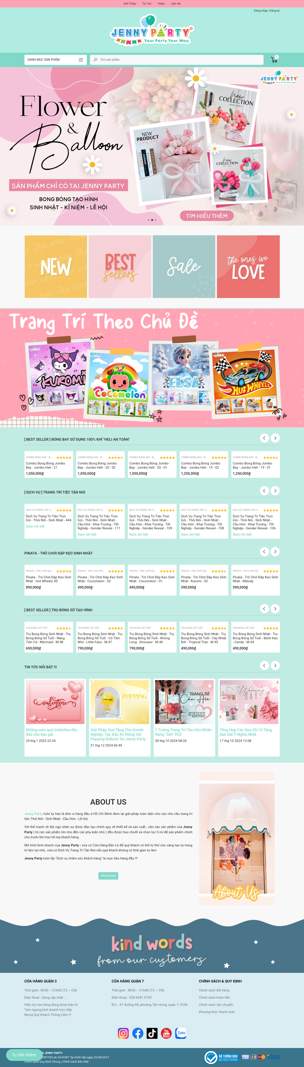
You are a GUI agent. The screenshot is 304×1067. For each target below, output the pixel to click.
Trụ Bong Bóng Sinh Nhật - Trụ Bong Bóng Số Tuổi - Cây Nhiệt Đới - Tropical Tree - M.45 (203, 638)
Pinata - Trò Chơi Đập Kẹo (42, 571)
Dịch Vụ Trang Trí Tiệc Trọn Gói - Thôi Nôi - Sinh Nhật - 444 (48, 518)
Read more (108, 875)
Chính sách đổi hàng (214, 990)
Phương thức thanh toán (217, 1012)
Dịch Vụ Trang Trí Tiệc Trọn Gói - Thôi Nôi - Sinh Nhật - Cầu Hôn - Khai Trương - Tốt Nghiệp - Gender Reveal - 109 (150, 522)
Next (275, 438)
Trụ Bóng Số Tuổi (36, 628)
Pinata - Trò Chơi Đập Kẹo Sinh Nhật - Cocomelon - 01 (152, 579)
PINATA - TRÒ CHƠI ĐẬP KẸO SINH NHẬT (58, 553)
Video (161, 3)
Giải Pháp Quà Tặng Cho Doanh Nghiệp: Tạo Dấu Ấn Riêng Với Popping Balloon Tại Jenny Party (118, 734)
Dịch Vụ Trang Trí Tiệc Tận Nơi (45, 510)
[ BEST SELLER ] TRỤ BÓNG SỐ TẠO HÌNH (58, 610)
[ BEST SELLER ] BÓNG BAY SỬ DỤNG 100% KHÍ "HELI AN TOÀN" (77, 439)
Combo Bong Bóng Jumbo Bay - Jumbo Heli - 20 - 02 (97, 465)
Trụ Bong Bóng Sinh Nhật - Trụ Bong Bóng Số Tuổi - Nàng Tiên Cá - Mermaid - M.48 (48, 638)
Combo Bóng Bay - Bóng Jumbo (45, 457)
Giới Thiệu (130, 3)
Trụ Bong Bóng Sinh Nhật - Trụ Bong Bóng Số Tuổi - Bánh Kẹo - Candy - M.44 (255, 638)
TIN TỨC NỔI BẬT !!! (40, 667)
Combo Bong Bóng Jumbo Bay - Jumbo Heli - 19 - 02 (200, 465)
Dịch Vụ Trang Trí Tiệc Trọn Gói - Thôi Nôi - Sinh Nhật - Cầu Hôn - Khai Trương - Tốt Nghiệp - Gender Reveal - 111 (99, 522)
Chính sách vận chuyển (216, 1005)
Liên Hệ (176, 3)
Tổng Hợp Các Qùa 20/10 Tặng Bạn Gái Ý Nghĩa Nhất (246, 732)
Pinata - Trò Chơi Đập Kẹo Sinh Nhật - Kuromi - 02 (204, 579)
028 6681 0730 (140, 997)
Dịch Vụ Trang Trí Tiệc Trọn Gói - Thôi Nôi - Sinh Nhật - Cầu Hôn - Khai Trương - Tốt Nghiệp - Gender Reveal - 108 (202, 522)
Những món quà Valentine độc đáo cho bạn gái (52, 732)
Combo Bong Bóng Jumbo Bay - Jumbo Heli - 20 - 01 (149, 465)
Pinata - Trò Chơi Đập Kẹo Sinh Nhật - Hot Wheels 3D (48, 579)
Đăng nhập (260, 10)
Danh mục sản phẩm (44, 59)
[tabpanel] (152, 146)
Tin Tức (146, 3)
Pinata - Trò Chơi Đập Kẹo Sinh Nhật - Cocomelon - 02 (100, 579)
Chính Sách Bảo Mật (75, 1061)
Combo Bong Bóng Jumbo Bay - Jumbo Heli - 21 (45, 465)
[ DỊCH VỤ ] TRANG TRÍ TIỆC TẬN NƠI (54, 492)
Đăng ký (275, 10)
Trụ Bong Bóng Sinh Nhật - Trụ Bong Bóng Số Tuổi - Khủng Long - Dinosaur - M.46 (151, 638)
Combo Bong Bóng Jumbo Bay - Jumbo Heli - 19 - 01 (252, 465)
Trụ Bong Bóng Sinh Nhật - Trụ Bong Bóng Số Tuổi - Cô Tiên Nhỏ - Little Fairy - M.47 (100, 638)
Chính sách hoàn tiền (214, 997)
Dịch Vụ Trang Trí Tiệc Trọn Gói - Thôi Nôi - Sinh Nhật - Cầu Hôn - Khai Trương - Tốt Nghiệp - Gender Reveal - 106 (254, 522)
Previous (264, 438)
